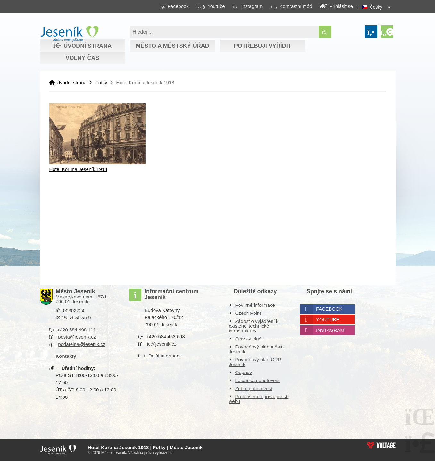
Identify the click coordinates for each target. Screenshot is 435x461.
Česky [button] (376, 7)
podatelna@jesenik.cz (81, 344)
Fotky (101, 82)
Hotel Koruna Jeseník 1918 (78, 169)
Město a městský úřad (172, 46)
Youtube (327, 319)
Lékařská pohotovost (257, 380)
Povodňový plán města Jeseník (256, 349)
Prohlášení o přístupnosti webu (259, 399)
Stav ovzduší (249, 338)
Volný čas (82, 58)
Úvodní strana (69, 34)
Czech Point (248, 313)
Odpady (243, 372)
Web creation (381, 445)
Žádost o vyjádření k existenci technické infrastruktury (254, 325)
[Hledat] (325, 32)
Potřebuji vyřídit (262, 46)
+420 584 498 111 (76, 329)
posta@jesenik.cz (77, 336)
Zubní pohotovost (253, 388)
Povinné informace (255, 305)
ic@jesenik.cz (162, 344)
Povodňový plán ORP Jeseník (255, 362)
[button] (291, 6)
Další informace (165, 355)
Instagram (330, 330)
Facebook (329, 309)
